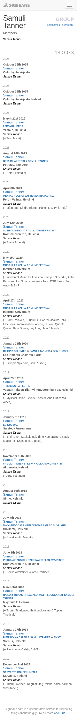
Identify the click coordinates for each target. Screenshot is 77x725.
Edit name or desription (60, 24)
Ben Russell (37, 363)
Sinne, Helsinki (13, 498)
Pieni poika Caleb (18, 649)
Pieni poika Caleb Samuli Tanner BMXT (32, 637)
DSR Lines (57, 281)
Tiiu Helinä (13, 138)
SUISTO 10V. (10, 425)
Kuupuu (31, 320)
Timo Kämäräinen (49, 436)
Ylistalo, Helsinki (14, 130)
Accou (39, 324)
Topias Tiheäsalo (17, 610)
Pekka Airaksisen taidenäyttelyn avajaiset (33, 560)
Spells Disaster (36, 398)
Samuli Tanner (12, 39)
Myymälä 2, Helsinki (16, 602)
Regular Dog (35, 684)
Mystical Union (16, 398)
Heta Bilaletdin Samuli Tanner (25, 161)
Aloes (6, 402)
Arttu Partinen (15, 475)
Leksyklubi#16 (13, 126)
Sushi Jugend (15, 242)
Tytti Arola (60, 207)
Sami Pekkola (15, 320)
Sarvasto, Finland (15, 675)
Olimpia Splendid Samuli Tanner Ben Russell (36, 351)
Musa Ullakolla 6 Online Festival (26, 265)
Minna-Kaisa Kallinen (58, 684)
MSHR (15, 285)
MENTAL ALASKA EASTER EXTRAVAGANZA (29, 195)
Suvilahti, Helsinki (15, 529)
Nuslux (49, 324)
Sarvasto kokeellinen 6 (20, 672)
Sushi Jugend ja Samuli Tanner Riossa (29, 230)
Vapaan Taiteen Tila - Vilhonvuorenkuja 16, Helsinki (38, 389)
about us (59, 713)
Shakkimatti (14, 537)
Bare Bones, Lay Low (26, 328)
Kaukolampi (28, 436)
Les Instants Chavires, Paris (22, 355)
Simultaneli (10, 688)
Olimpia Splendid (55, 277)
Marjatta (28, 537)
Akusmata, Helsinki (16, 467)
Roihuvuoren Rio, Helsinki (21, 234)
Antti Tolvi (42, 281)
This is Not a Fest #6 (16, 386)
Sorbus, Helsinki (14, 641)
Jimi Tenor (13, 436)
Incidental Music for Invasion (25, 277)
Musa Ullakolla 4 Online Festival (26, 308)
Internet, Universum (16, 269)
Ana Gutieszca (56, 398)
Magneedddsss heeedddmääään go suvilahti (34, 525)
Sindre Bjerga (29, 207)
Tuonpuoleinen (15, 684)
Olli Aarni (43, 320)
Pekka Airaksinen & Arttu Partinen (28, 572)
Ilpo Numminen (25, 281)
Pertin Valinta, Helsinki (18, 199)
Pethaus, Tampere (15, 164)
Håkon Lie (45, 207)
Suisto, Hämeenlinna (17, 428)
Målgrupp (12, 207)
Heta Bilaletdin (16, 173)
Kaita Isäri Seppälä (29, 440)
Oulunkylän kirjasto (16, 72)
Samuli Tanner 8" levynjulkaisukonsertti (32, 463)
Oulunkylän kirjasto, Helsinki (22, 99)
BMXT (34, 649)
